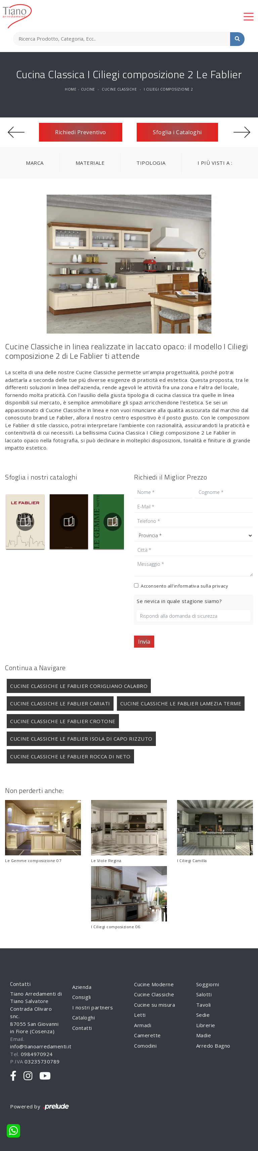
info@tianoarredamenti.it (40, 1046)
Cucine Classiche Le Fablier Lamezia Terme (181, 703)
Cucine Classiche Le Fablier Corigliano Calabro (78, 686)
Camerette (147, 1035)
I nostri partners (92, 1007)
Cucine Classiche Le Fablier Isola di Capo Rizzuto (81, 738)
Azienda (82, 987)
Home (70, 89)
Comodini (145, 1045)
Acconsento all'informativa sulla (184, 586)
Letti (140, 1014)
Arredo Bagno (213, 1045)
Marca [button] (35, 162)
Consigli (81, 997)
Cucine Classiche (119, 89)
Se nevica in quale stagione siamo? (179, 601)
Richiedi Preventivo (80, 132)
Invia (144, 641)
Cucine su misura (154, 1004)
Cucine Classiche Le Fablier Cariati (60, 703)
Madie (203, 1035)
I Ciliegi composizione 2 (168, 89)
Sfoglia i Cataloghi (177, 132)
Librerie (205, 1025)
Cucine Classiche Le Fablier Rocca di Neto (70, 756)
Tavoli (203, 1004)
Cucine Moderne (154, 984)
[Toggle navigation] (249, 16)
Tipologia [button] (151, 162)
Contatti (82, 1027)
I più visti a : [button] (215, 162)
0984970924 (37, 1054)
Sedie (203, 1014)
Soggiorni (207, 984)
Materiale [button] (90, 162)
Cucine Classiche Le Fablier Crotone (63, 721)
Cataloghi (83, 1017)
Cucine (88, 89)
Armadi (142, 1025)
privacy (220, 586)
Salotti (204, 994)
